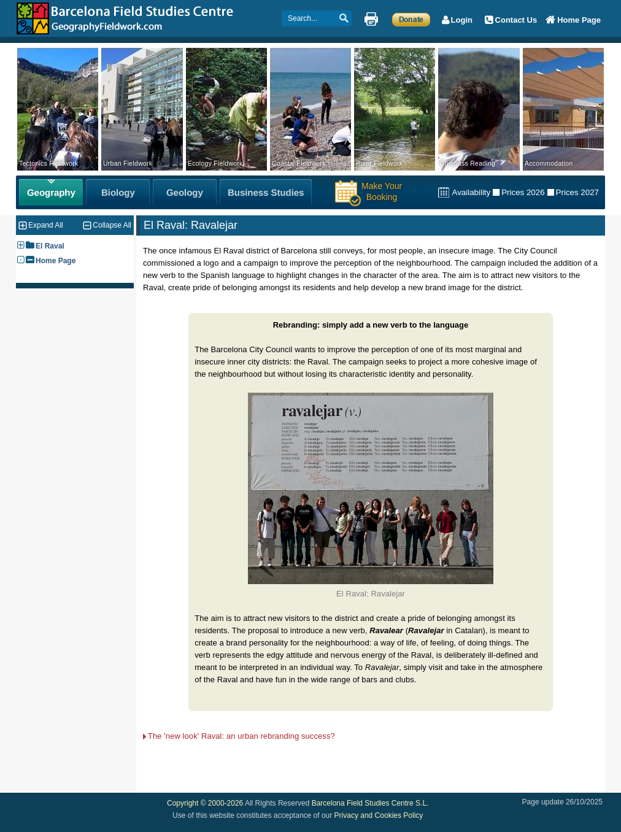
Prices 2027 (577, 192)
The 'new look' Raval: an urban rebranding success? (241, 736)
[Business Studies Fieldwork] (266, 192)
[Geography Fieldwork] (51, 192)
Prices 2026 (522, 192)
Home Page (55, 260)
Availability (471, 192)
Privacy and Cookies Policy (378, 815)
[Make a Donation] (411, 19)
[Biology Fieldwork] (118, 192)
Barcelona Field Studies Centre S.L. (370, 803)
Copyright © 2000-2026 (205, 803)
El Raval (50, 246)
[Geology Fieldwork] (185, 192)
